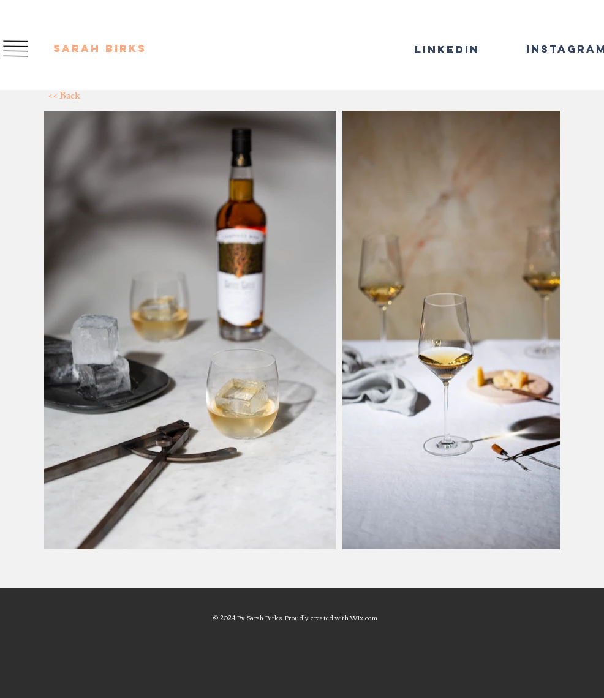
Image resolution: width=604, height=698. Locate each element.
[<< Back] (91, 97)
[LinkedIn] (440, 49)
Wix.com (363, 617)
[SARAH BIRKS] (103, 49)
